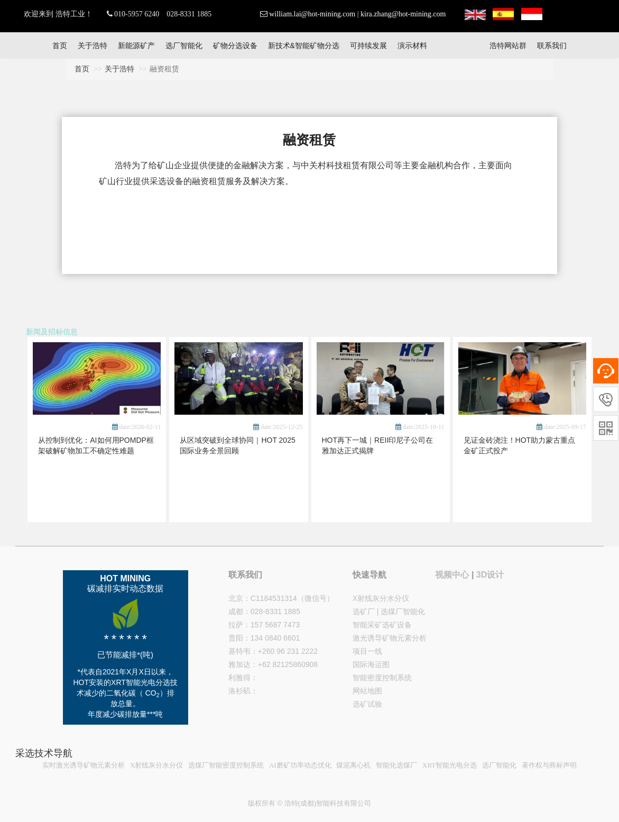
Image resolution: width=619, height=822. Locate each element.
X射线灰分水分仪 (381, 598)
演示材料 (412, 45)
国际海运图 (371, 664)
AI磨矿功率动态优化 (300, 765)
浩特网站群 (507, 45)
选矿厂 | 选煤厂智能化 (389, 611)
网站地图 (367, 691)
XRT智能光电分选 (449, 765)
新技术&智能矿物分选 (303, 45)
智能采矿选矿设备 (382, 624)
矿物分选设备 (235, 45)
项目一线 (367, 651)
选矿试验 (367, 704)
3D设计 (490, 574)
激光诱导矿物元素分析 (390, 638)
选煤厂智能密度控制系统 (226, 765)
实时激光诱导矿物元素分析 (83, 765)
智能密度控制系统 (382, 677)
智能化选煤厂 (396, 765)
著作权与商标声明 (549, 765)
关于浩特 (92, 45)
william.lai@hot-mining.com (312, 14)
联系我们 (552, 45)
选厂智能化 (183, 45)
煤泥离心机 (353, 765)
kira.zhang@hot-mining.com (403, 14)
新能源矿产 (136, 45)
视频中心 (452, 574)
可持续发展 (368, 45)
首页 (59, 45)
